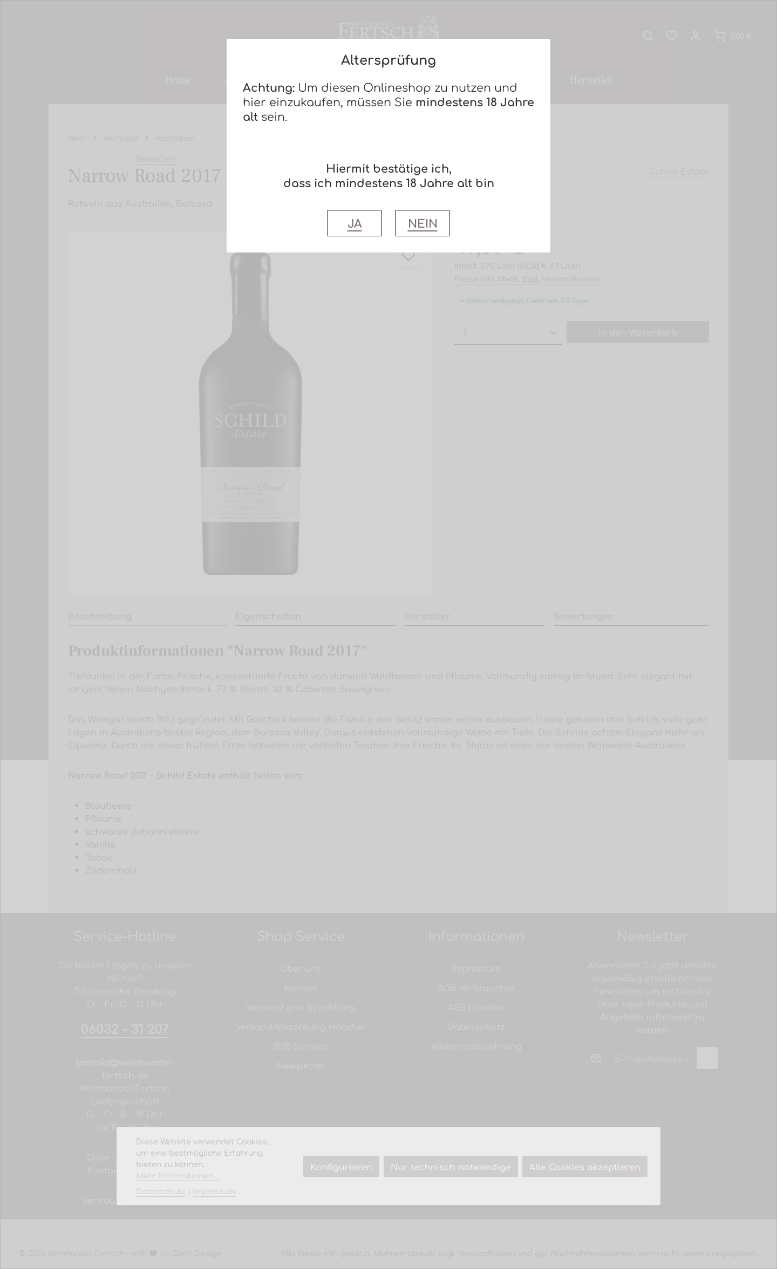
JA (354, 222)
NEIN (423, 222)
